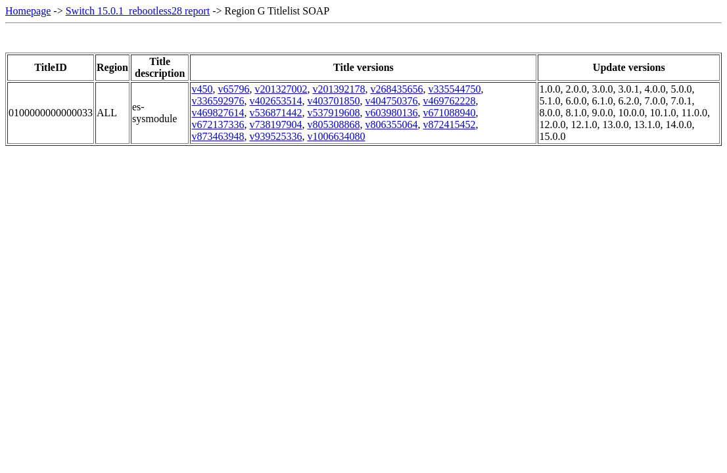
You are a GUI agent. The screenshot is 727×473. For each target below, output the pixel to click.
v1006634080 (336, 136)
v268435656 (396, 89)
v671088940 (449, 112)
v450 (201, 89)
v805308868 (333, 124)
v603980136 (391, 112)
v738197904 (275, 124)
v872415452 (449, 124)
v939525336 (275, 136)
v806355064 (391, 124)
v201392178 (338, 89)
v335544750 (454, 89)
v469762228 (449, 100)
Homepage (28, 10)
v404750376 (391, 100)
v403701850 (333, 100)
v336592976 (217, 100)
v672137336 (217, 124)
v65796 (233, 89)
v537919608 (333, 112)
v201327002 (280, 89)
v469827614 (217, 112)
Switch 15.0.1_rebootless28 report (138, 10)
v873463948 (217, 136)
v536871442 (275, 112)
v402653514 (275, 100)
